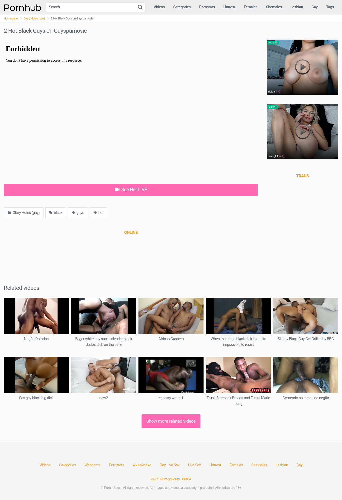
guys (78, 212)
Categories (181, 7)
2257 (154, 479)
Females (250, 7)
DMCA (186, 479)
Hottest (229, 7)
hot (99, 212)
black (55, 212)
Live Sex (194, 465)
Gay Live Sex (170, 465)
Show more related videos (171, 421)
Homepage (11, 18)
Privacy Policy (170, 479)
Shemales (274, 7)
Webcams (92, 465)
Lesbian (296, 7)
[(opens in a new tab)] (131, 232)
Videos (159, 7)
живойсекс (142, 465)
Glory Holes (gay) (34, 18)
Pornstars (207, 7)
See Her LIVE (131, 189)
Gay (314, 7)
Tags (330, 7)
